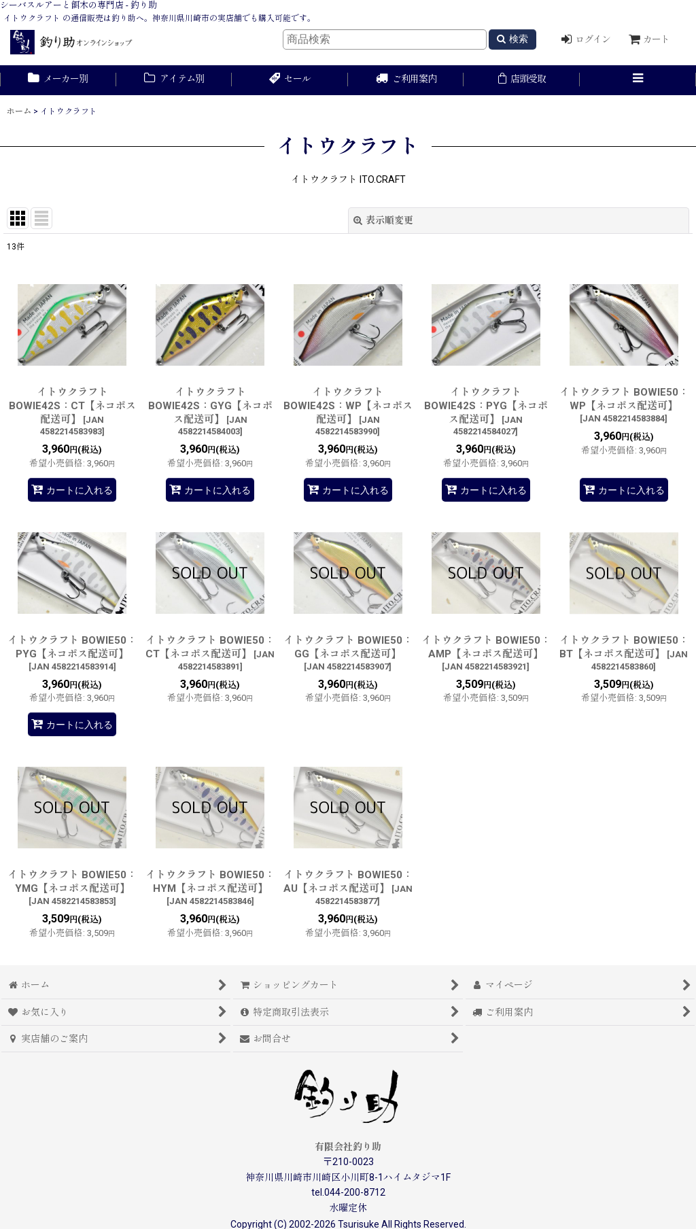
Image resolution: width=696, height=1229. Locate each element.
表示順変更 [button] (383, 220)
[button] (638, 80)
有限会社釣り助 (348, 1146)
